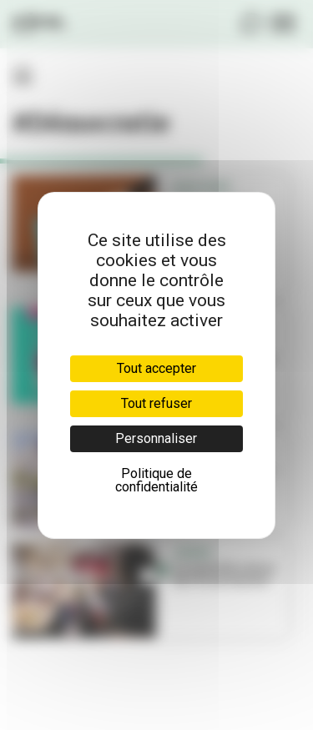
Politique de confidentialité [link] (156, 480)
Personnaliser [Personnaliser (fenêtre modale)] (156, 438)
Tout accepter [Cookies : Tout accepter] (156, 368)
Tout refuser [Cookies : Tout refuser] (156, 403)
